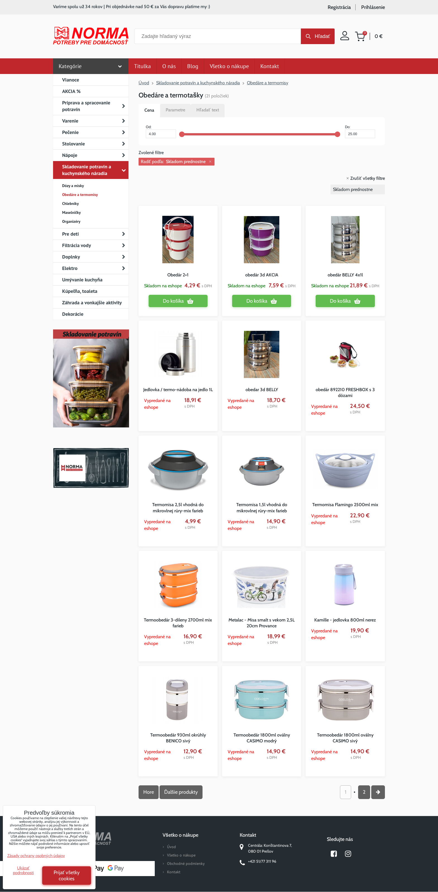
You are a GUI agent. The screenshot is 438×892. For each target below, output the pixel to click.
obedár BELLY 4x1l (345, 275)
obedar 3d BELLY (262, 389)
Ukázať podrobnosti (23, 870)
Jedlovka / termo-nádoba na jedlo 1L (178, 389)
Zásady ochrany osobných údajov (36, 855)
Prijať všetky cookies (67, 875)
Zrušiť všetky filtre (367, 178)
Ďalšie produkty (181, 792)
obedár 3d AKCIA (261, 275)
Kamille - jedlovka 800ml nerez (345, 620)
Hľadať (322, 36)
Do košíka (173, 301)
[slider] (182, 134)
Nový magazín (91, 386)
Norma (91, 468)
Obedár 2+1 (178, 275)
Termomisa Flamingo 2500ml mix (345, 504)
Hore (148, 792)
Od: (161, 131)
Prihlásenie (373, 7)
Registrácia (339, 7)
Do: (360, 131)
